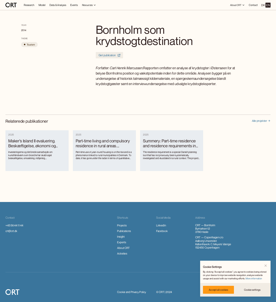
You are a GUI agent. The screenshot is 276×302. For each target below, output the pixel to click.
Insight (121, 236)
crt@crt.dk (11, 231)
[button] (89, 5)
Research (29, 5)
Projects (122, 225)
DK (263, 5)
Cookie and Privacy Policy (131, 292)
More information (254, 278)
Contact (253, 5)
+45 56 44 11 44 (14, 225)
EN (268, 5)
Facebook (162, 231)
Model (42, 5)
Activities (122, 253)
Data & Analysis (57, 5)
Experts (121, 242)
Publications (124, 231)
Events (74, 5)
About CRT (123, 248)
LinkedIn (161, 225)
